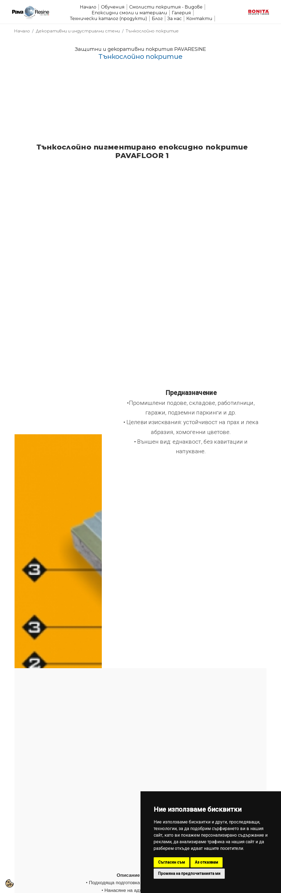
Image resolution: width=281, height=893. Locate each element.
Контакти (199, 18)
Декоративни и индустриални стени (78, 31)
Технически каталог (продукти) (108, 18)
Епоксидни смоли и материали (129, 12)
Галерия (181, 12)
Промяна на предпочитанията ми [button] (189, 873)
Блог (157, 18)
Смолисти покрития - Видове (166, 7)
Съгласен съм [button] (171, 862)
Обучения (113, 7)
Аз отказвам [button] (206, 862)
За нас (174, 18)
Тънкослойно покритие (152, 31)
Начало (88, 7)
